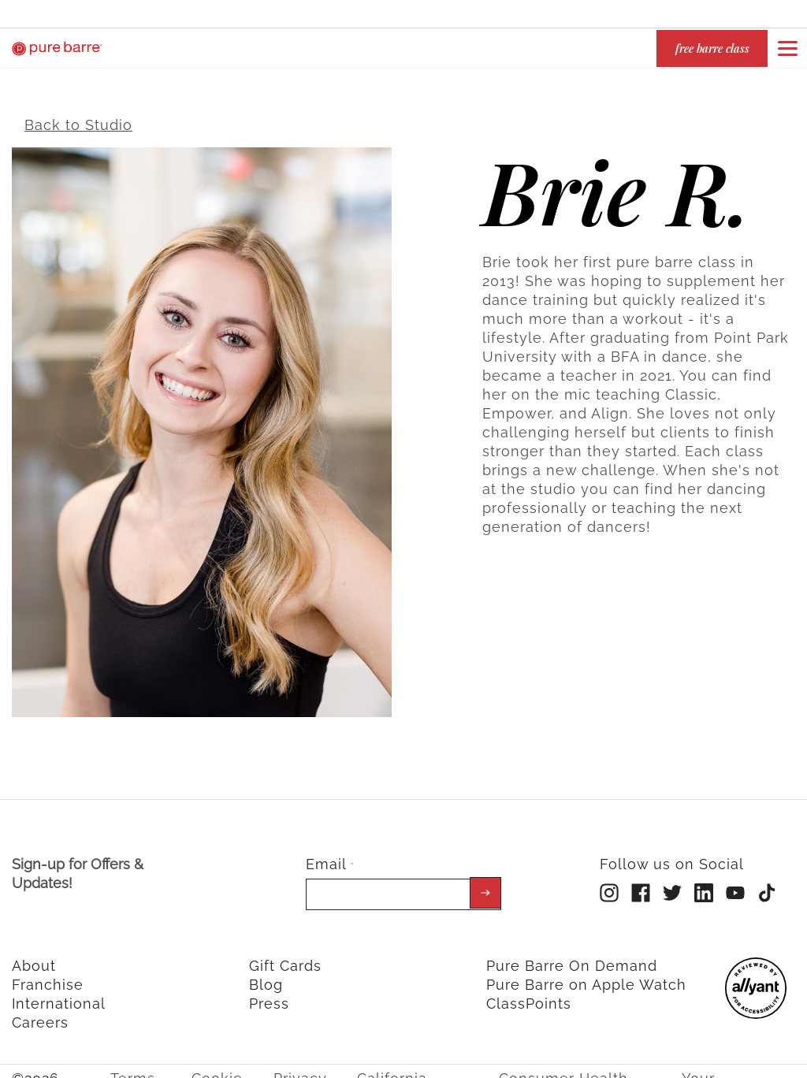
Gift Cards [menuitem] (285, 954)
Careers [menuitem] (40, 1010)
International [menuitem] (59, 991)
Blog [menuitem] (266, 973)
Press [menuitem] (269, 991)
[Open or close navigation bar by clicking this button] (787, 48)
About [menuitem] (34, 954)
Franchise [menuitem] (48, 973)
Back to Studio (78, 113)
